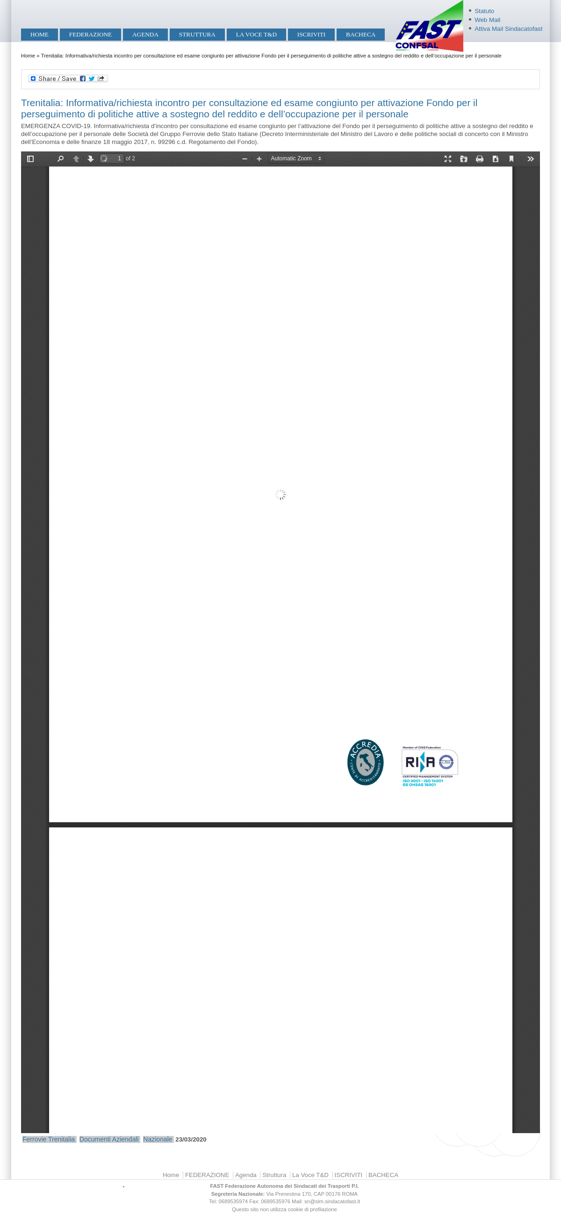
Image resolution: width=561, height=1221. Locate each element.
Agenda (145, 34)
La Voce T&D (256, 34)
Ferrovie (34, 1139)
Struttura (197, 34)
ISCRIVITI (311, 34)
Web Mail (487, 19)
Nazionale (157, 1139)
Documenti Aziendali (109, 1139)
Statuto (484, 10)
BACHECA (360, 34)
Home (39, 34)
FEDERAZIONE (90, 34)
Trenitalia (61, 1139)
